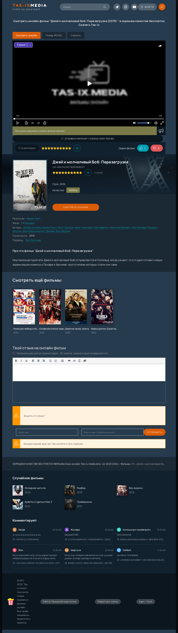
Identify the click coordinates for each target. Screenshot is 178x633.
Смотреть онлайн (68, 207)
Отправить (23, 432)
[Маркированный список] (50, 360)
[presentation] (84, 415)
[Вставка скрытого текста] (84, 360)
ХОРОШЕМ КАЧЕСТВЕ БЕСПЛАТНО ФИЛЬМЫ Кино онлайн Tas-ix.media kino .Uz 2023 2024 (65, 463)
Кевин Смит (34, 218)
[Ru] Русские (33, 240)
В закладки (27, 148)
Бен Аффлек (101, 227)
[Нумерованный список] (55, 360)
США (55, 184)
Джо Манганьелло (33, 231)
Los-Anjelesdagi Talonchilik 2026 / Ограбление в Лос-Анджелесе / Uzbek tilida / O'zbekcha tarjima (37, 563)
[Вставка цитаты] (69, 360)
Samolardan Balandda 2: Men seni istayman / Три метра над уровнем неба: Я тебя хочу (141, 539)
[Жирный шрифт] (16, 360)
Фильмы (125, 463)
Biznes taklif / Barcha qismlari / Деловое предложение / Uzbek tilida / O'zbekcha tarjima (89, 563)
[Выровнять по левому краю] (33, 360)
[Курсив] (21, 360)
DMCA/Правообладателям (60, 601)
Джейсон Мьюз (32, 227)
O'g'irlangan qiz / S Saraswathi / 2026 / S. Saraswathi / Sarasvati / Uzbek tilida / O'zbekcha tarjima (89, 539)
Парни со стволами (26, 539)
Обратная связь (108, 601)
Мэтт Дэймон (66, 227)
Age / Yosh (145, 601)
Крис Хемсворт (84, 227)
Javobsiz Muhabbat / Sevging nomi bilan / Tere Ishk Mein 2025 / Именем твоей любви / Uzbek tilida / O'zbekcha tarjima (141, 559)
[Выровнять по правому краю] (43, 360)
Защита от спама (34, 415)
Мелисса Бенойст (120, 227)
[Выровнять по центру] (38, 360)
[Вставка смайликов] (62, 360)
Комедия (30, 223)
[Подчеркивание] (26, 360)
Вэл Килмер (139, 227)
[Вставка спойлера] (79, 360)
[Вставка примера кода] (74, 360)
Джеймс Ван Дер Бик (58, 231)
